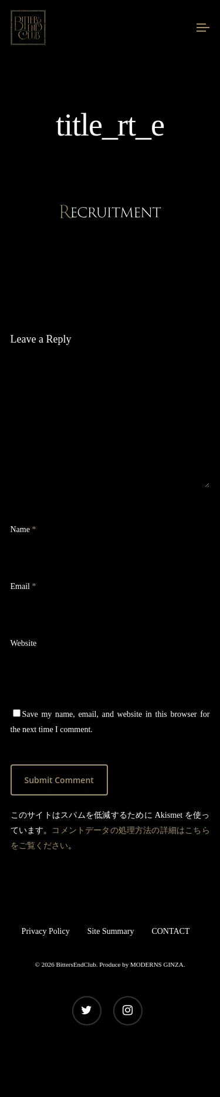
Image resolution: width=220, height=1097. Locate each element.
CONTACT (170, 931)
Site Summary (110, 931)
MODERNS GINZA (157, 964)
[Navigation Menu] (203, 27)
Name (23, 529)
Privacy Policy (46, 931)
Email (23, 586)
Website (24, 643)
